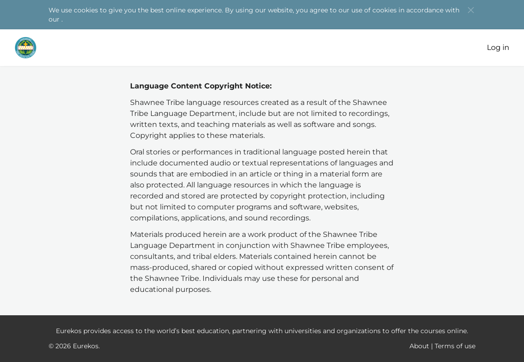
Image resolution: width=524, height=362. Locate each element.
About (419, 346)
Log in (498, 47)
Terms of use (455, 346)
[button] (471, 10)
